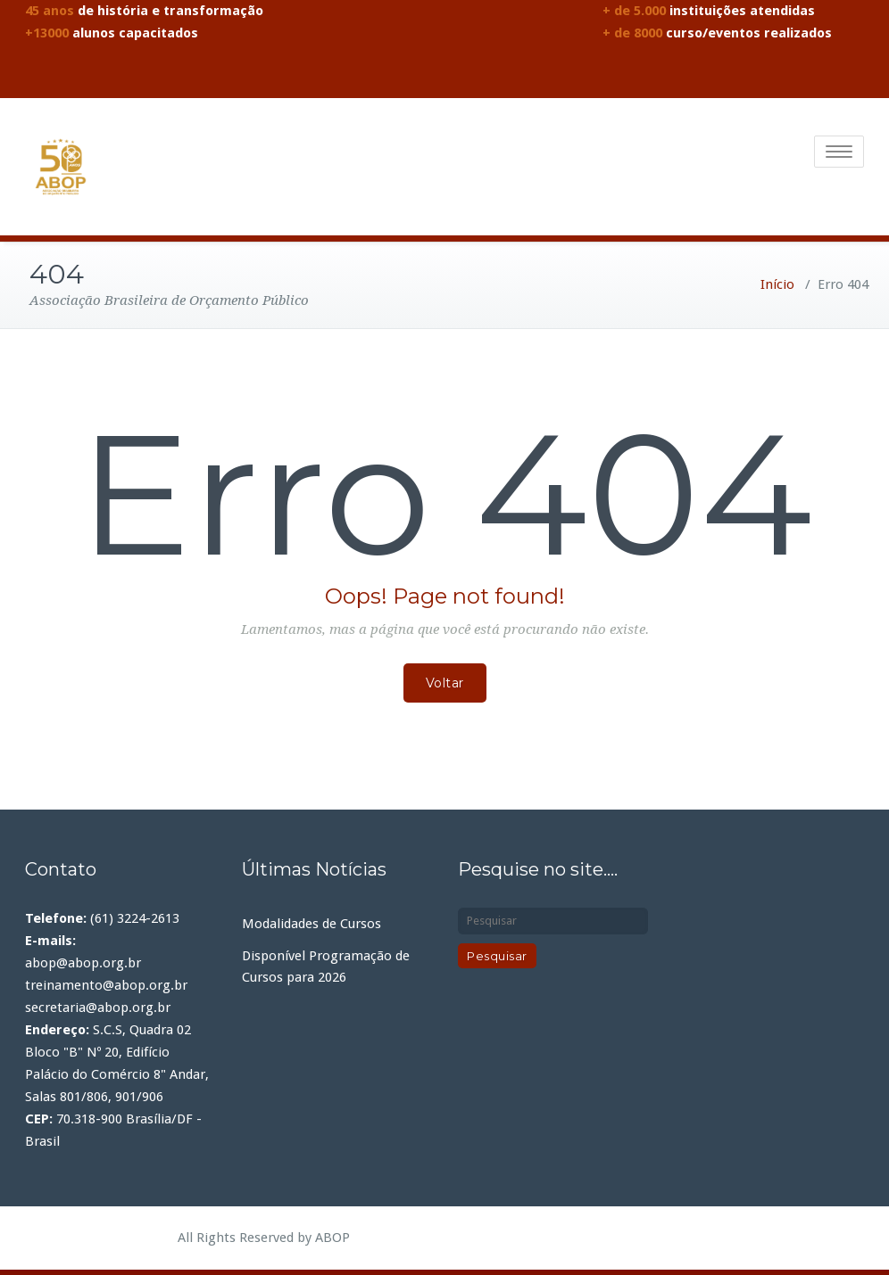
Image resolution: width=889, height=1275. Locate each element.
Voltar (445, 679)
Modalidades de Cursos (311, 920)
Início (777, 281)
